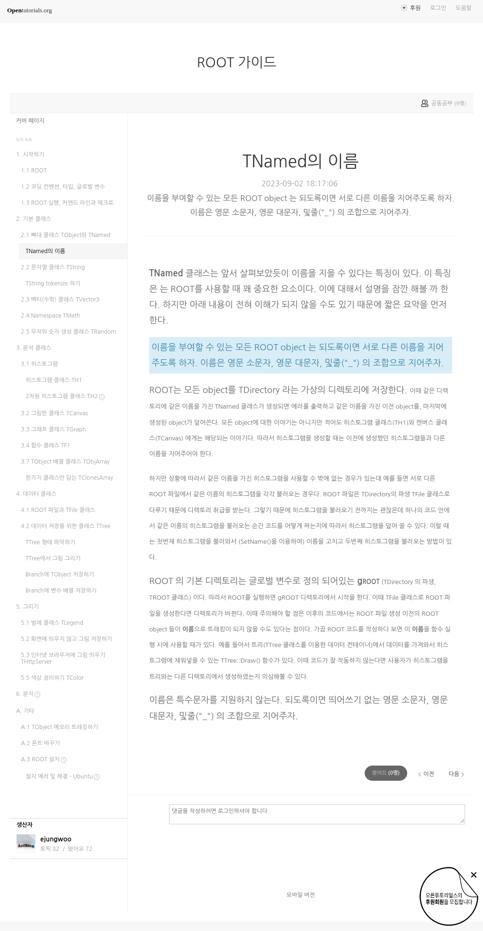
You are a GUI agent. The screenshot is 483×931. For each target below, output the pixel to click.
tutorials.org (29, 10)
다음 (453, 774)
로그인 (438, 8)
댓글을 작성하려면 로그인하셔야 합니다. (317, 814)
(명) (386, 773)
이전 (428, 774)
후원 (415, 8)
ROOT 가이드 (240, 62)
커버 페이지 (30, 121)
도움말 (464, 8)
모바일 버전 (300, 895)
